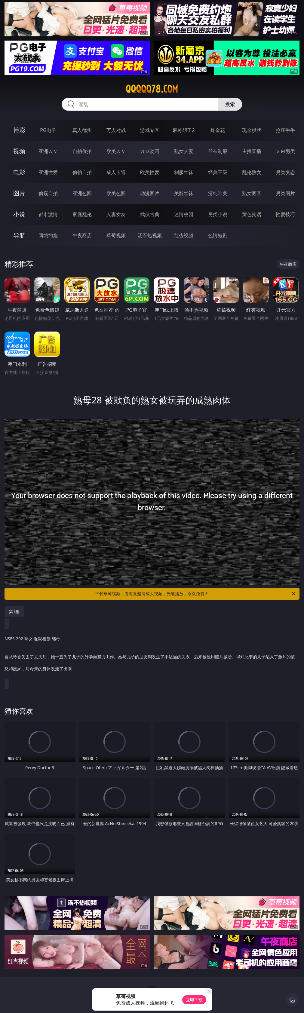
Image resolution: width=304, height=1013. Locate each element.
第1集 (14, 611)
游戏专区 (149, 130)
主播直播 (251, 151)
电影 (19, 172)
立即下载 (194, 999)
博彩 (19, 130)
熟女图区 (251, 193)
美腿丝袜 (183, 193)
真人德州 (82, 130)
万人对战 (116, 130)
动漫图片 (149, 193)
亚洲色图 (82, 193)
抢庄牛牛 (285, 130)
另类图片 (285, 193)
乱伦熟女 (251, 172)
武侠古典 (149, 214)
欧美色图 (116, 193)
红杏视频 (183, 235)
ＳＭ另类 (285, 151)
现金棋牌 (251, 130)
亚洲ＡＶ (48, 151)
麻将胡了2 (184, 130)
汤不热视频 (150, 235)
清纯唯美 (217, 193)
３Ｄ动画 (149, 151)
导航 (19, 235)
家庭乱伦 (82, 214)
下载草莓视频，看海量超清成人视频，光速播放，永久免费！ (195, 593)
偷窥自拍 (48, 193)
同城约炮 (48, 235)
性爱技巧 (285, 214)
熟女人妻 (183, 151)
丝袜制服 (217, 151)
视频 (19, 151)
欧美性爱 (149, 172)
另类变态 (285, 172)
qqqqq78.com (152, 89)
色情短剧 (217, 235)
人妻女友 (116, 214)
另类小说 (217, 214)
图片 (19, 193)
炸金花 (217, 130)
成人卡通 (116, 172)
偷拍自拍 (82, 172)
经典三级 (217, 172)
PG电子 (48, 130)
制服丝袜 (183, 172)
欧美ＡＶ (116, 151)
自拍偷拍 (82, 151)
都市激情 (48, 214)
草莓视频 (116, 235)
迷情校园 (183, 214)
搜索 (230, 104)
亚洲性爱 (48, 172)
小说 (19, 214)
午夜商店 (82, 235)
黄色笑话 (251, 214)
